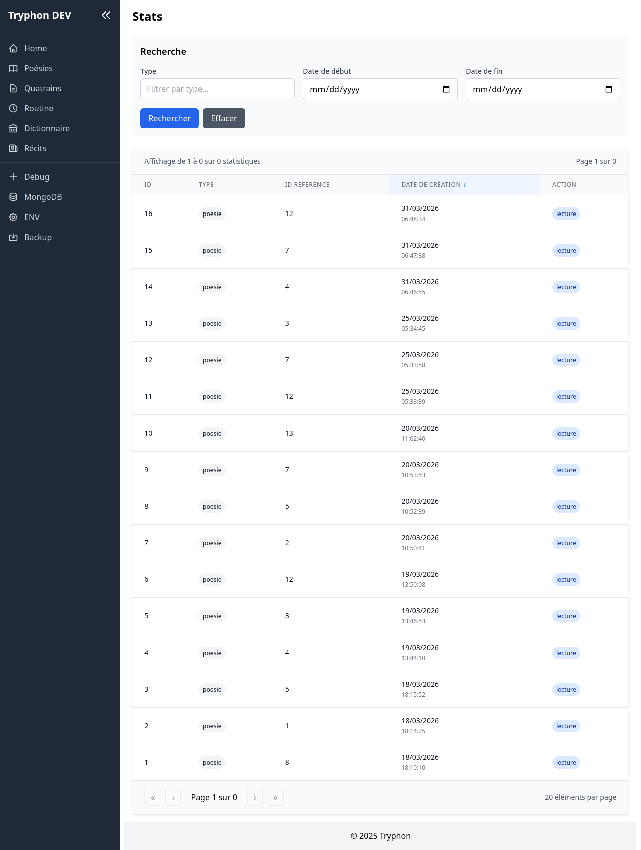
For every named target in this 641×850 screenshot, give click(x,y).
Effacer (232, 118)
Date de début (332, 71)
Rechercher (177, 118)
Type (156, 71)
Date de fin (487, 71)
